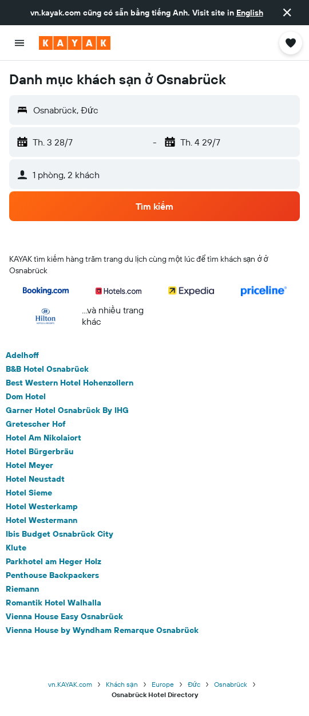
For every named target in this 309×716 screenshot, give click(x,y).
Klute (16, 547)
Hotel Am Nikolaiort (43, 437)
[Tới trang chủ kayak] (74, 43)
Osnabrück (230, 684)
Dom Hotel (26, 396)
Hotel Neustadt (35, 479)
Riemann (22, 589)
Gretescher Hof (36, 424)
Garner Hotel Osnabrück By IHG (67, 410)
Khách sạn (122, 684)
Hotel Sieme (29, 492)
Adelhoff (22, 355)
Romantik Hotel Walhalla (53, 602)
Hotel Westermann (41, 520)
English (249, 12)
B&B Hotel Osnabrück (47, 369)
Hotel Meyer (29, 465)
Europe (163, 684)
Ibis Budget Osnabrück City (59, 534)
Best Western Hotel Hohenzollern (69, 382)
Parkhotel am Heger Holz (53, 561)
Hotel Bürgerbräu (40, 451)
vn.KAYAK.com (70, 684)
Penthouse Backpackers (52, 575)
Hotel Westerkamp (42, 506)
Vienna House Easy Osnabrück (64, 616)
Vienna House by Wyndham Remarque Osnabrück (102, 630)
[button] (287, 13)
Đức (194, 684)
